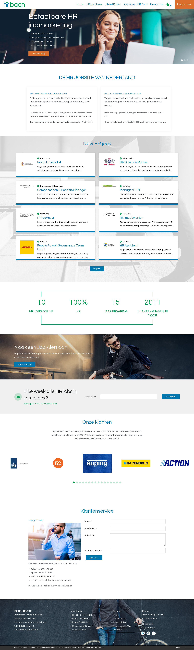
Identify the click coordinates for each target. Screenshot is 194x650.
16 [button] (120, 486)
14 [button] (114, 486)
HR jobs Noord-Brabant (82, 630)
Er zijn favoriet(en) (170, 5)
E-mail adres (90, 400)
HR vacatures (94, 4)
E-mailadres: (91, 532)
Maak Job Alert (25, 368)
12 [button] (108, 486)
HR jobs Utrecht (78, 633)
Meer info (157, 4)
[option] (97, 37)
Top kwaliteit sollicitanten (26, 633)
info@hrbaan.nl (48, 580)
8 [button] (95, 486)
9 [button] (98, 486)
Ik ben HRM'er (113, 4)
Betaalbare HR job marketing (28, 618)
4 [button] (83, 486)
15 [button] (117, 486)
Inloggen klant (184, 4)
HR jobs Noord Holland (81, 619)
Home (80, 4)
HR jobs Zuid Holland (80, 626)
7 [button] (92, 486)
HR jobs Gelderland (80, 622)
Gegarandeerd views (24, 630)
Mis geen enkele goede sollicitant (30, 626)
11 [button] (105, 486)
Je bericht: (89, 539)
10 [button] (102, 486)
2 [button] (185, 60)
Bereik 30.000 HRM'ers (25, 622)
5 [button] (86, 486)
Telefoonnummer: (93, 554)
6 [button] (89, 486)
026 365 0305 (147, 628)
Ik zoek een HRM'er (136, 4)
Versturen (94, 562)
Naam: (88, 525)
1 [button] (182, 60)
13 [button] (111, 486)
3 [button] (187, 60)
